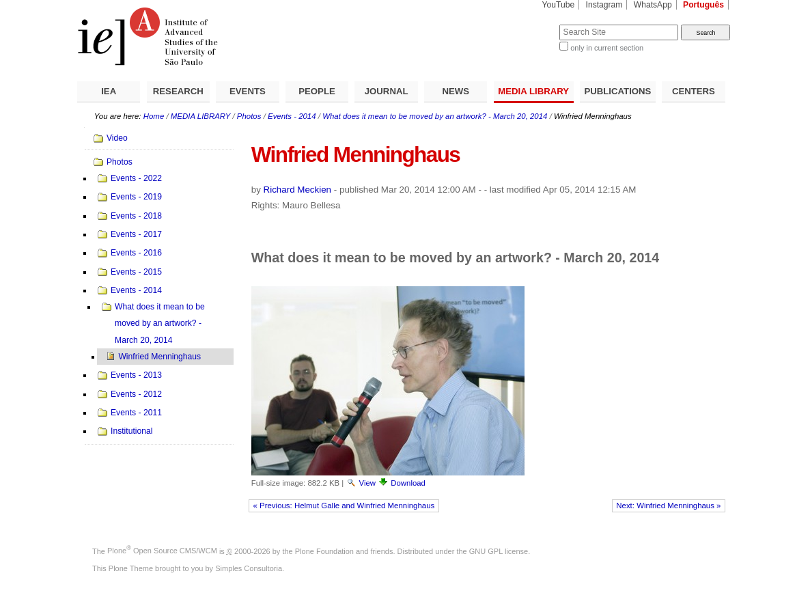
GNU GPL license (498, 550)
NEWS (455, 91)
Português (703, 5)
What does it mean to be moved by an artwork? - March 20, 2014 (434, 116)
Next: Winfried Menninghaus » (668, 505)
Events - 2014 (292, 116)
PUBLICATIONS (617, 91)
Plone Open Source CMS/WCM (162, 550)
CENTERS (693, 91)
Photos (249, 116)
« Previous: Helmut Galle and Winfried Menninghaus (344, 505)
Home (154, 116)
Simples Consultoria (248, 568)
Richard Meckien (298, 189)
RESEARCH (178, 91)
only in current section (606, 48)
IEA (108, 91)
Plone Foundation (324, 550)
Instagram (604, 5)
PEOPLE (316, 91)
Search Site (526, 24)
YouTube (558, 5)
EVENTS (247, 91)
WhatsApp (653, 5)
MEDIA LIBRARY (533, 91)
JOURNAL (386, 91)
